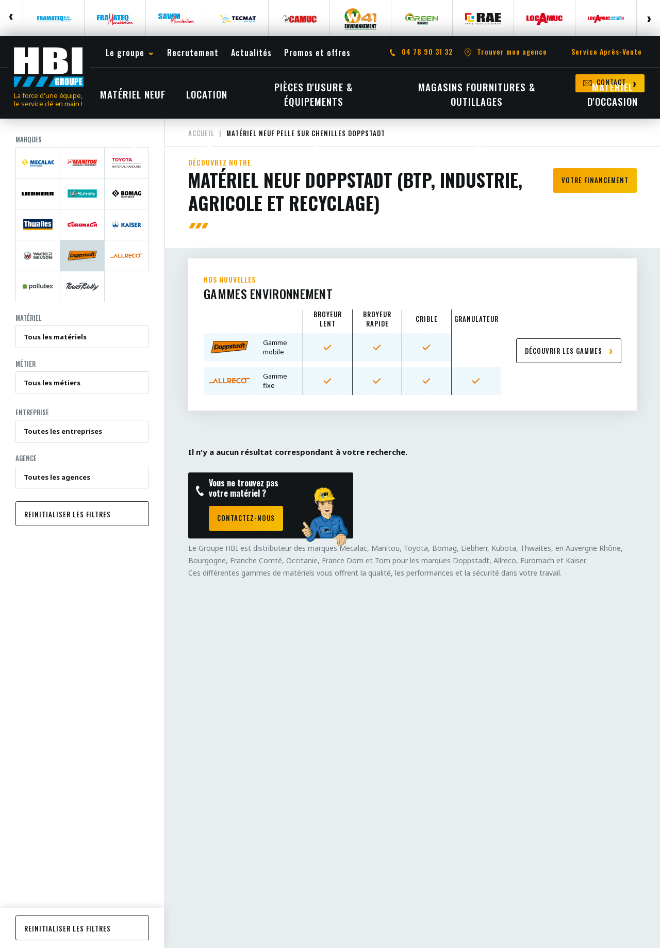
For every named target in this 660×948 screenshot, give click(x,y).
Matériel (28, 318)
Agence (26, 458)
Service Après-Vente (606, 52)
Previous (11, 18)
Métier (25, 363)
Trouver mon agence (512, 52)
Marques (28, 139)
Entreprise (32, 412)
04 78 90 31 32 (427, 52)
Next (648, 18)
